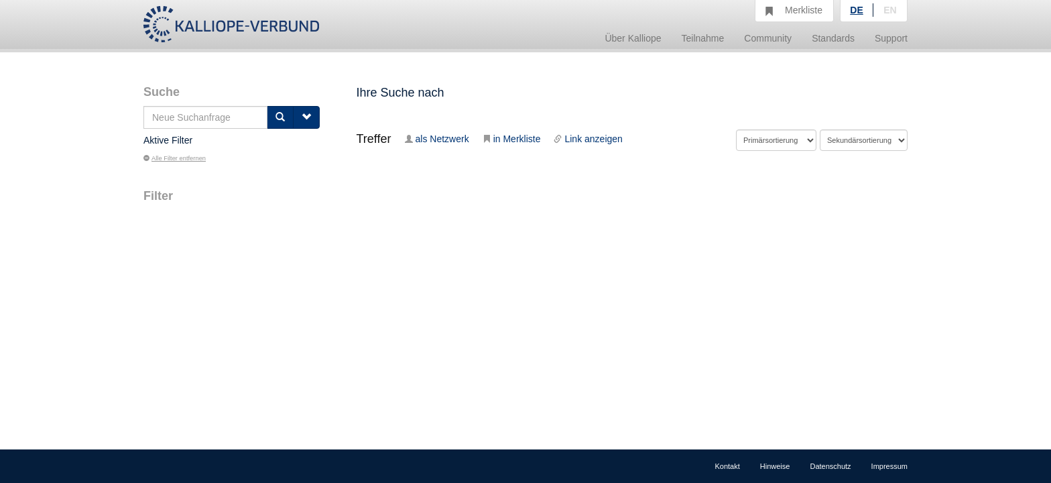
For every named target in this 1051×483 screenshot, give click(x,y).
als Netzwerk (437, 138)
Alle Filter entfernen (174, 158)
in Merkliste (512, 138)
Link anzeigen (588, 138)
